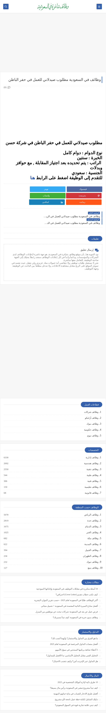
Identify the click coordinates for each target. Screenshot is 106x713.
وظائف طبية (92, 462)
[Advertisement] (53, 44)
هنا (32, 178)
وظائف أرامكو (91, 404)
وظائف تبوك (92, 548)
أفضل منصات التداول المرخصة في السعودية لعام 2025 (74, 631)
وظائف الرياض (91, 501)
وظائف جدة (92, 507)
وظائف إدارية (91, 444)
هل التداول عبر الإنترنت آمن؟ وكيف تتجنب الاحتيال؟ (75, 648)
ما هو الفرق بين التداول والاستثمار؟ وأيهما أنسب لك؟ (74, 625)
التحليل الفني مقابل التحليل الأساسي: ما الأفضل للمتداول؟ (72, 642)
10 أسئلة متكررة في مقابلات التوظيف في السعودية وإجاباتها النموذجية (67, 576)
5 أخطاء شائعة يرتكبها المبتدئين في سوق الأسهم (76, 637)
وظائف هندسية (91, 450)
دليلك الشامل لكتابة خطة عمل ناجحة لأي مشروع (76, 686)
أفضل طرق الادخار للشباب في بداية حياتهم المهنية (76, 680)
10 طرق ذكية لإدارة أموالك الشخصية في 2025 (78, 669)
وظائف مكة (92, 525)
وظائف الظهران (90, 543)
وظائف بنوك (92, 410)
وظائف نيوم (92, 422)
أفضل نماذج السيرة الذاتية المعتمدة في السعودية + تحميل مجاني (69, 593)
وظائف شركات (91, 399)
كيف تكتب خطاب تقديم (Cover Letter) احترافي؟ (77, 581)
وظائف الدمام (91, 513)
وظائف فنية (92, 468)
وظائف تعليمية (91, 474)
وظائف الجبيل (91, 537)
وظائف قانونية (91, 479)
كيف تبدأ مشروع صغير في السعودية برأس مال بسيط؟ (74, 675)
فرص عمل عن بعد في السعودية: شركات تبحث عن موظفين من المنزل (67, 598)
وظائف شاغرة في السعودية (40, 704)
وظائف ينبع (92, 554)
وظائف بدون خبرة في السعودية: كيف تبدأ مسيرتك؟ (75, 604)
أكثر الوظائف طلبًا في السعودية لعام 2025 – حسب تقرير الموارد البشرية (66, 587)
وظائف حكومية (91, 416)
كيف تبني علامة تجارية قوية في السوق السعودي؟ (76, 692)
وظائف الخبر (92, 519)
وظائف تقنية (92, 456)
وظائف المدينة (91, 531)
